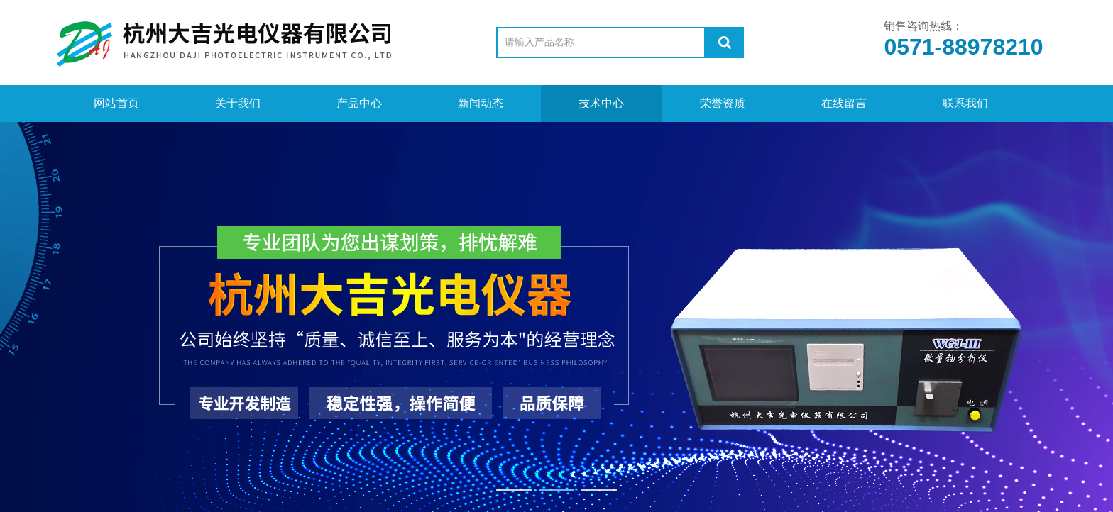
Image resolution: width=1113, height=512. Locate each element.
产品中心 (359, 103)
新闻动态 (480, 103)
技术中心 (601, 103)
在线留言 (844, 103)
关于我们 (238, 103)
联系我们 (965, 103)
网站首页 (116, 103)
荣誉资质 (722, 103)
